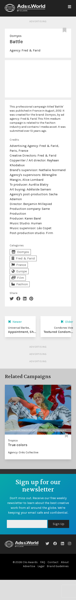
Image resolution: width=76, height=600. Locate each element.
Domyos (16, 36)
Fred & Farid (31, 50)
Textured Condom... (58, 332)
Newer (15, 322)
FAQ (42, 562)
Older (67, 322)
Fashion (19, 284)
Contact (53, 562)
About (65, 562)
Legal (40, 566)
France (18, 265)
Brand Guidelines (58, 566)
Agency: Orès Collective (23, 452)
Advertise (29, 566)
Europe (19, 271)
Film (17, 278)
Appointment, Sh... (22, 332)
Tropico (13, 440)
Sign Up (58, 524)
